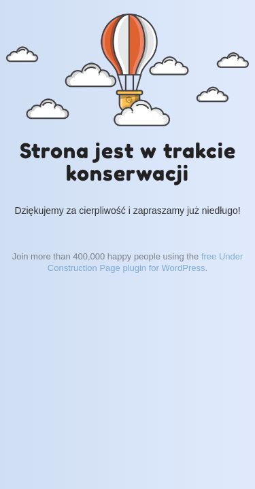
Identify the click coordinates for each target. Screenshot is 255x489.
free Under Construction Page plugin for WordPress (145, 262)
